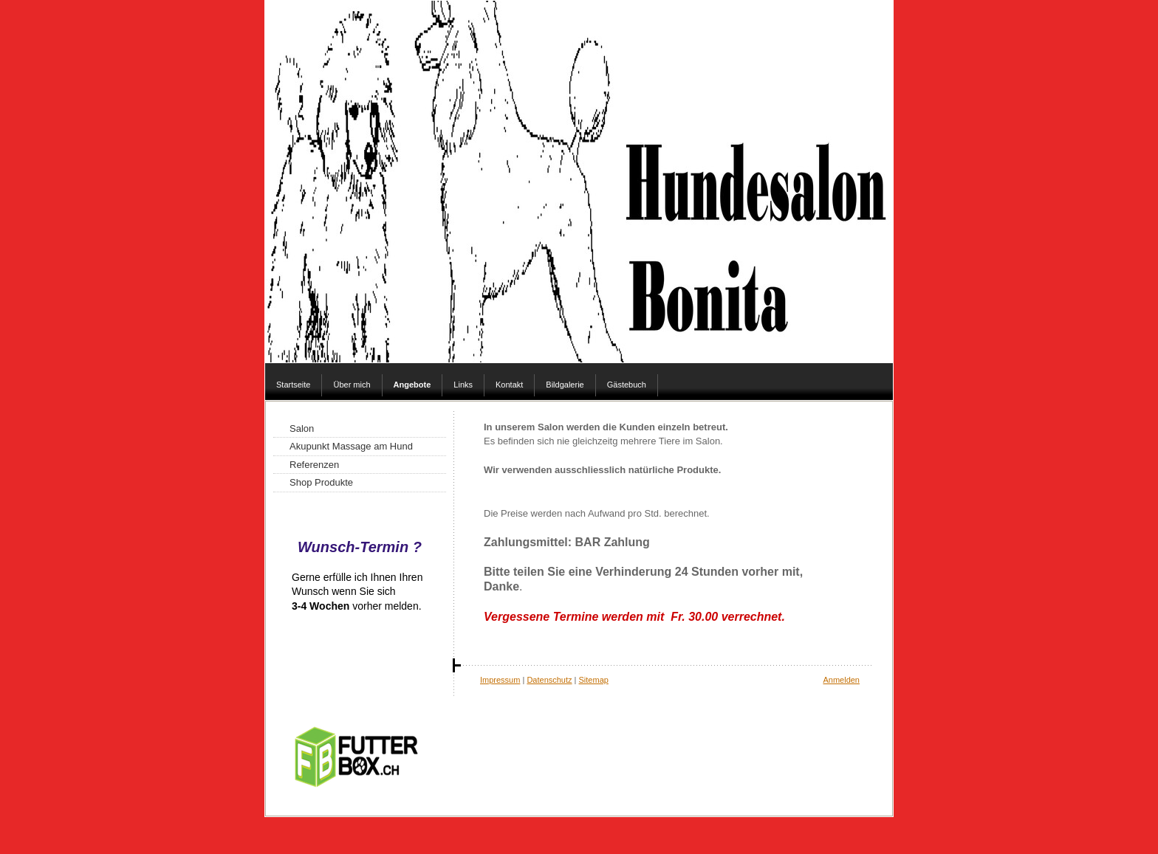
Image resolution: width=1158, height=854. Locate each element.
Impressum (500, 679)
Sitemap (594, 679)
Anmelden (841, 679)
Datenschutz (549, 679)
